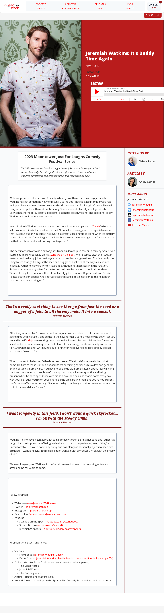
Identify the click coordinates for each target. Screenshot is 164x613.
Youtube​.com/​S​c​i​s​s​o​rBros (52, 525)
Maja (30, 340)
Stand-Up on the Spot (61, 254)
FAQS (130, 4)
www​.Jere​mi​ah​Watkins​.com (42, 503)
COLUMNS (70, 4)
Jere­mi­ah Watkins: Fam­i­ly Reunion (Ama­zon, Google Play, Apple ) (74, 558)
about (130, 8)
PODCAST (41, 4)
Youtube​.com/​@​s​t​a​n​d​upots (62, 521)
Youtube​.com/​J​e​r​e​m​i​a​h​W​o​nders (62, 529)
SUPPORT (154, 6)
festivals (100, 4)
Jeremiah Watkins (142, 204)
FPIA (100, 8)
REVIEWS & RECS (70, 8)
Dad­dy (96, 226)
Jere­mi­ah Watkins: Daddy (48, 554)
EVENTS (41, 8)
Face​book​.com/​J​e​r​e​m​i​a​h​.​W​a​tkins (47, 514)
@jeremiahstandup (37, 507)
